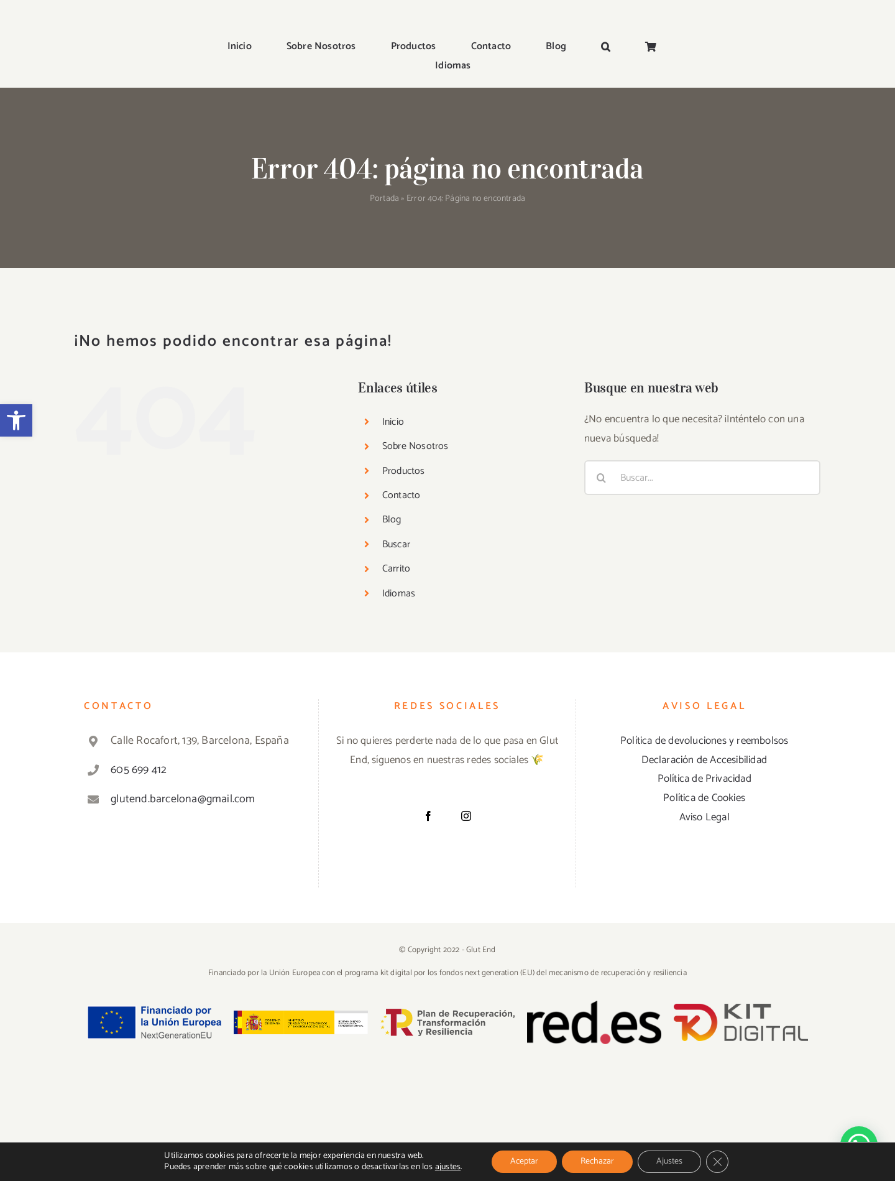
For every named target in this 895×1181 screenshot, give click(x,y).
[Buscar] (601, 477)
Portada (384, 199)
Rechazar (597, 1161)
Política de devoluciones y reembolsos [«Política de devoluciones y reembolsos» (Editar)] (704, 740)
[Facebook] (428, 815)
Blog (392, 519)
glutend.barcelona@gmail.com (183, 799)
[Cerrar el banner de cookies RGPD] (717, 1162)
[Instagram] (466, 815)
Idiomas (398, 593)
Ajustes (669, 1161)
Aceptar (524, 1161)
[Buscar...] (702, 477)
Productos (403, 471)
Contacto (401, 495)
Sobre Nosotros (415, 446)
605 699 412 (139, 770)
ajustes (448, 1167)
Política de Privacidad (704, 778)
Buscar (396, 544)
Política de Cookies (704, 798)
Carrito (396, 568)
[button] (16, 420)
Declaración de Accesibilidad (704, 760)
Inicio (393, 422)
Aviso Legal (704, 817)
